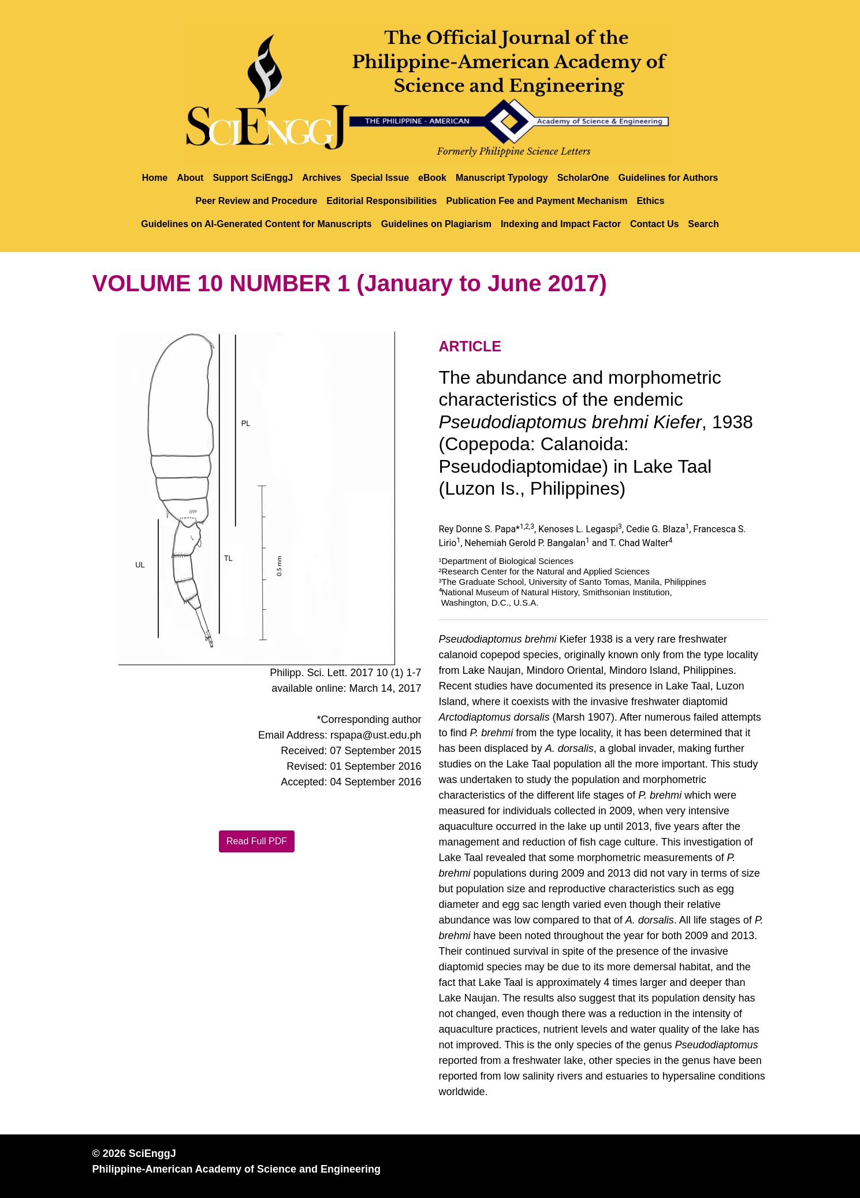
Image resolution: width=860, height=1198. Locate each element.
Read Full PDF (256, 841)
